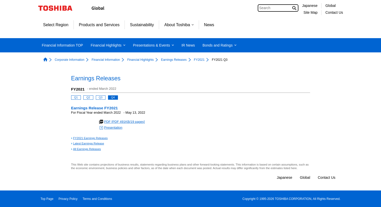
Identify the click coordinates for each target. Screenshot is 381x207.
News (209, 25)
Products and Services (99, 25)
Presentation (113, 127)
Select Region (56, 25)
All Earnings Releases (87, 149)
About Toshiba (178, 25)
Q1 (76, 97)
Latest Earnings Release (88, 143)
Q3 (101, 97)
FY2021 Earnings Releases (90, 138)
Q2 (88, 97)
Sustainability (142, 25)
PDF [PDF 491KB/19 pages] (124, 122)
